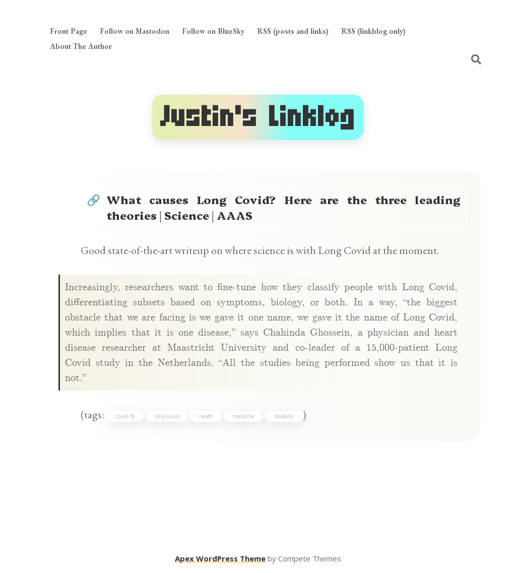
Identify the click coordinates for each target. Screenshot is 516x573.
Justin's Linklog (258, 117)
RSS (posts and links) (293, 31)
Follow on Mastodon (134, 31)
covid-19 (125, 416)
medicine (243, 416)
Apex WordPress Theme (220, 558)
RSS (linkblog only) (373, 31)
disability (284, 416)
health (206, 416)
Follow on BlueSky (213, 31)
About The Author (81, 46)
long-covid (167, 416)
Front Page (68, 31)
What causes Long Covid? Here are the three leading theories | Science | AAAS (283, 207)
